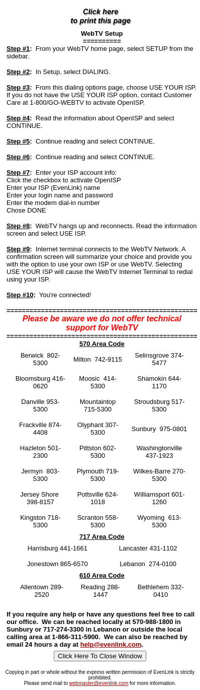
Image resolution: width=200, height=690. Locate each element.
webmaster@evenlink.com (98, 683)
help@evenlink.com (111, 644)
